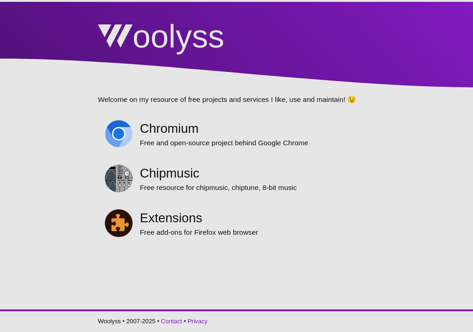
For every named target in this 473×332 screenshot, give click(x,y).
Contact (171, 321)
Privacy (197, 321)
